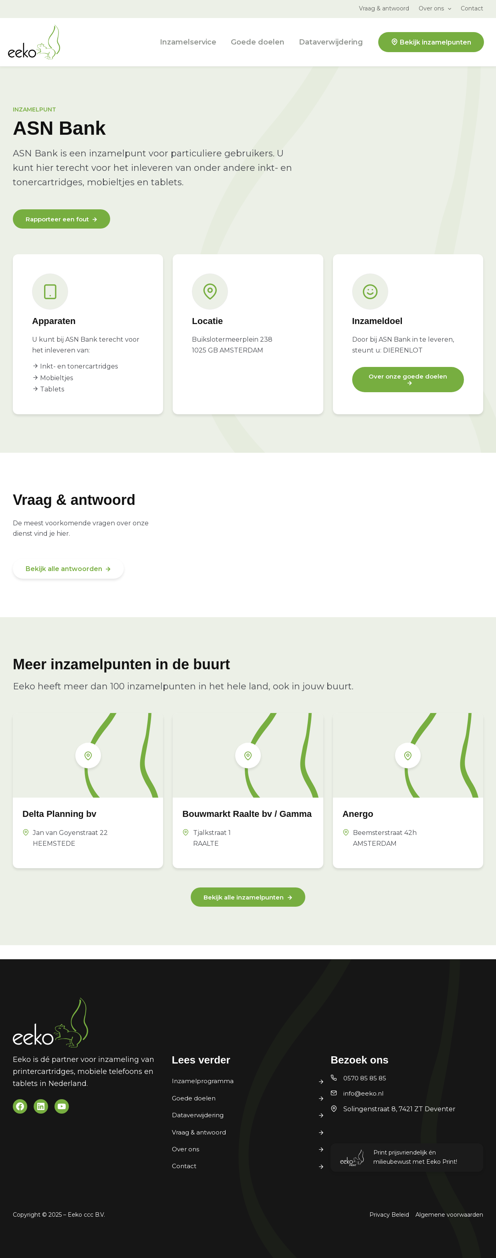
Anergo (361, 814)
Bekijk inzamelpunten (435, 42)
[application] (447, 8)
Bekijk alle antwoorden (64, 569)
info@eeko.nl (364, 1093)
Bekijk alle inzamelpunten (243, 911)
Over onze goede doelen (408, 377)
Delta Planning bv (66, 814)
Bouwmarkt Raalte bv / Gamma (238, 820)
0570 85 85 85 (366, 1078)
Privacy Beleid (389, 1214)
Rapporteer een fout (60, 219)
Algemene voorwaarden (449, 1214)
